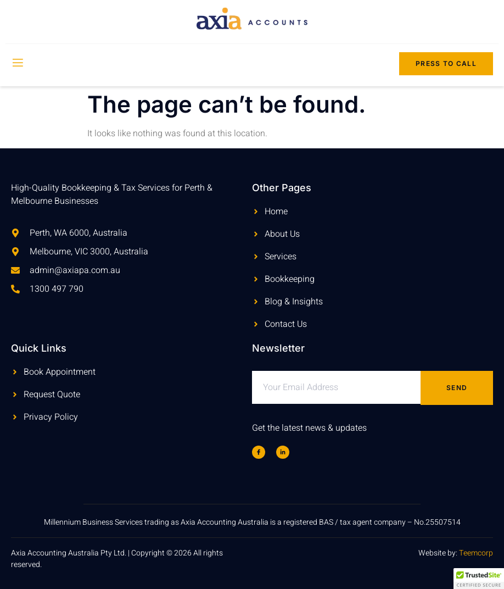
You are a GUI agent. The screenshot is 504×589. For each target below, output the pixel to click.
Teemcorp (476, 553)
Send (456, 388)
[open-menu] (17, 63)
